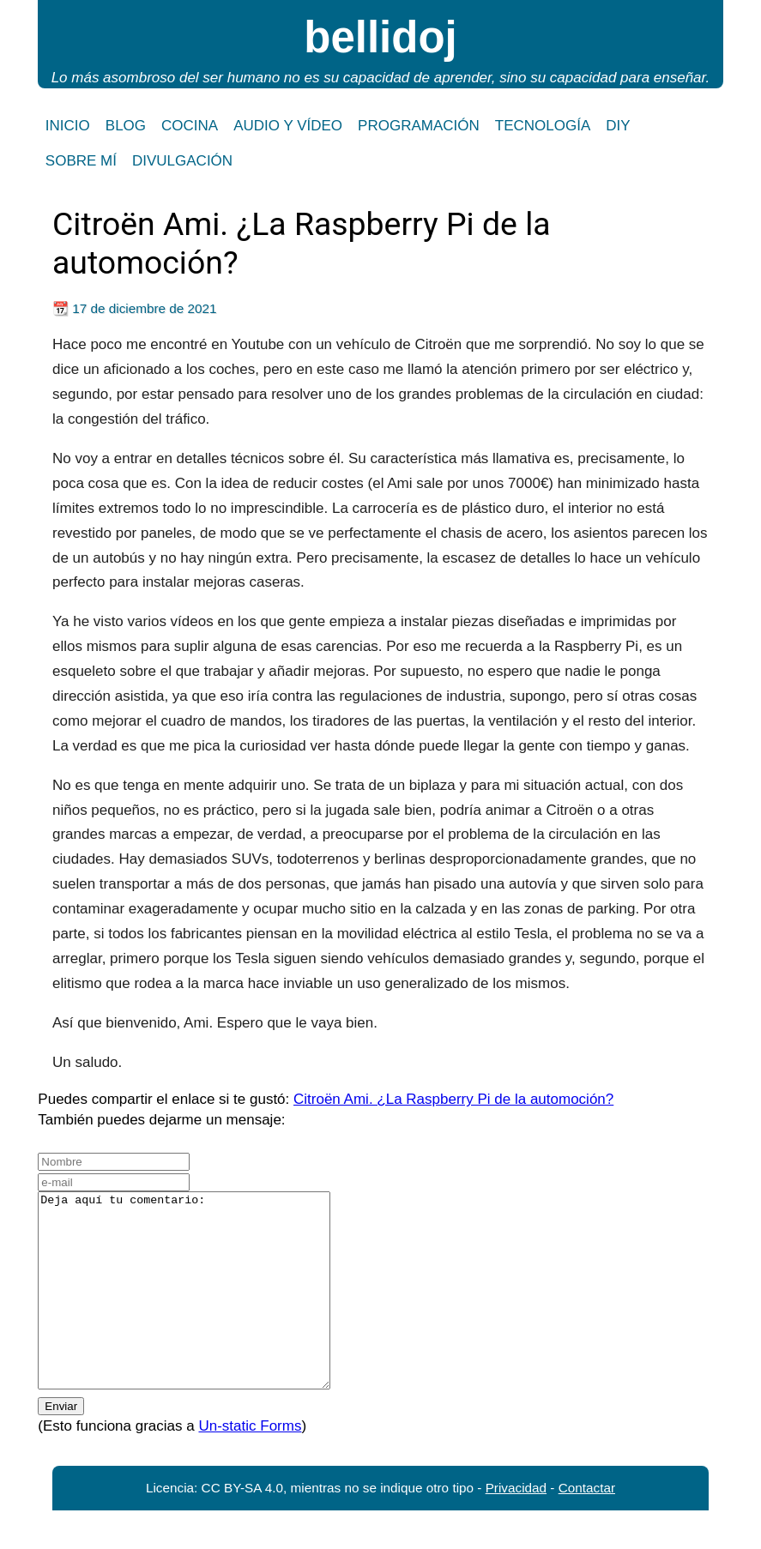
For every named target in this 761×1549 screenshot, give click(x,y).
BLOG (126, 126)
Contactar (587, 1526)
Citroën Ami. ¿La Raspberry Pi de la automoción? (453, 1099)
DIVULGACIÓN (182, 161)
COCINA (189, 126)
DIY (618, 126)
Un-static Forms (249, 1464)
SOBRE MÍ (81, 161)
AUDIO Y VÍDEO (287, 126)
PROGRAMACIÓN (419, 126)
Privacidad (516, 1526)
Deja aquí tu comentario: (201, 1309)
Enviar (61, 1444)
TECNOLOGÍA (542, 126)
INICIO (67, 126)
